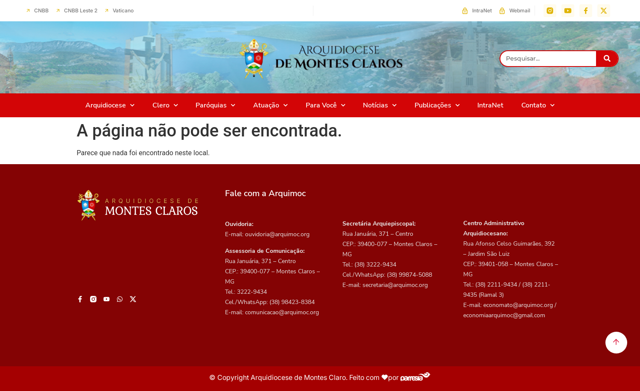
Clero (165, 105)
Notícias (380, 105)
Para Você (325, 105)
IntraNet (490, 105)
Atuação (270, 105)
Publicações (437, 105)
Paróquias (215, 105)
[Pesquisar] (607, 58)
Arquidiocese (109, 105)
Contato (538, 105)
